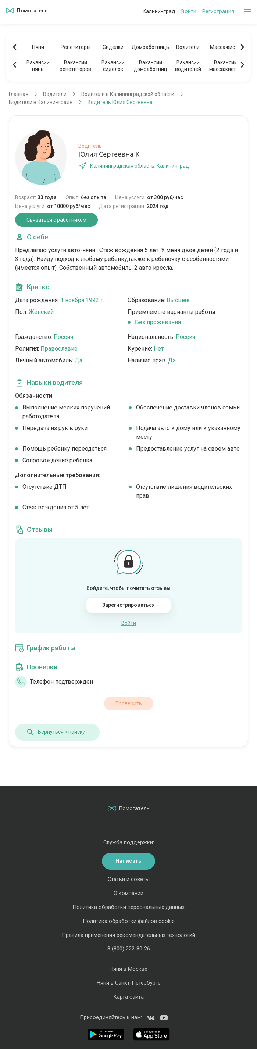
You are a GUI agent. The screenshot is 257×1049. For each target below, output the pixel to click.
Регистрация (218, 11)
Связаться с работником (56, 220)
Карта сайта (128, 996)
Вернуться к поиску (55, 732)
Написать (128, 861)
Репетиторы (75, 47)
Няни (38, 47)
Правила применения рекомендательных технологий (128, 935)
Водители (188, 47)
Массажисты (225, 47)
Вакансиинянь (38, 66)
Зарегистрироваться (128, 605)
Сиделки (113, 47)
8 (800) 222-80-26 (128, 948)
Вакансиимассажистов (225, 66)
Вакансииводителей (188, 66)
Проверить (128, 703)
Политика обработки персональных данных (128, 907)
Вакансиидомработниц (150, 66)
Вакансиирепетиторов (75, 66)
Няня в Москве (128, 969)
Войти (188, 11)
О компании (128, 893)
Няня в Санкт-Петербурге (129, 983)
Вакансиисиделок (113, 66)
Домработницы (150, 47)
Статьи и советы (129, 879)
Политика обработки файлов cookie (129, 921)
